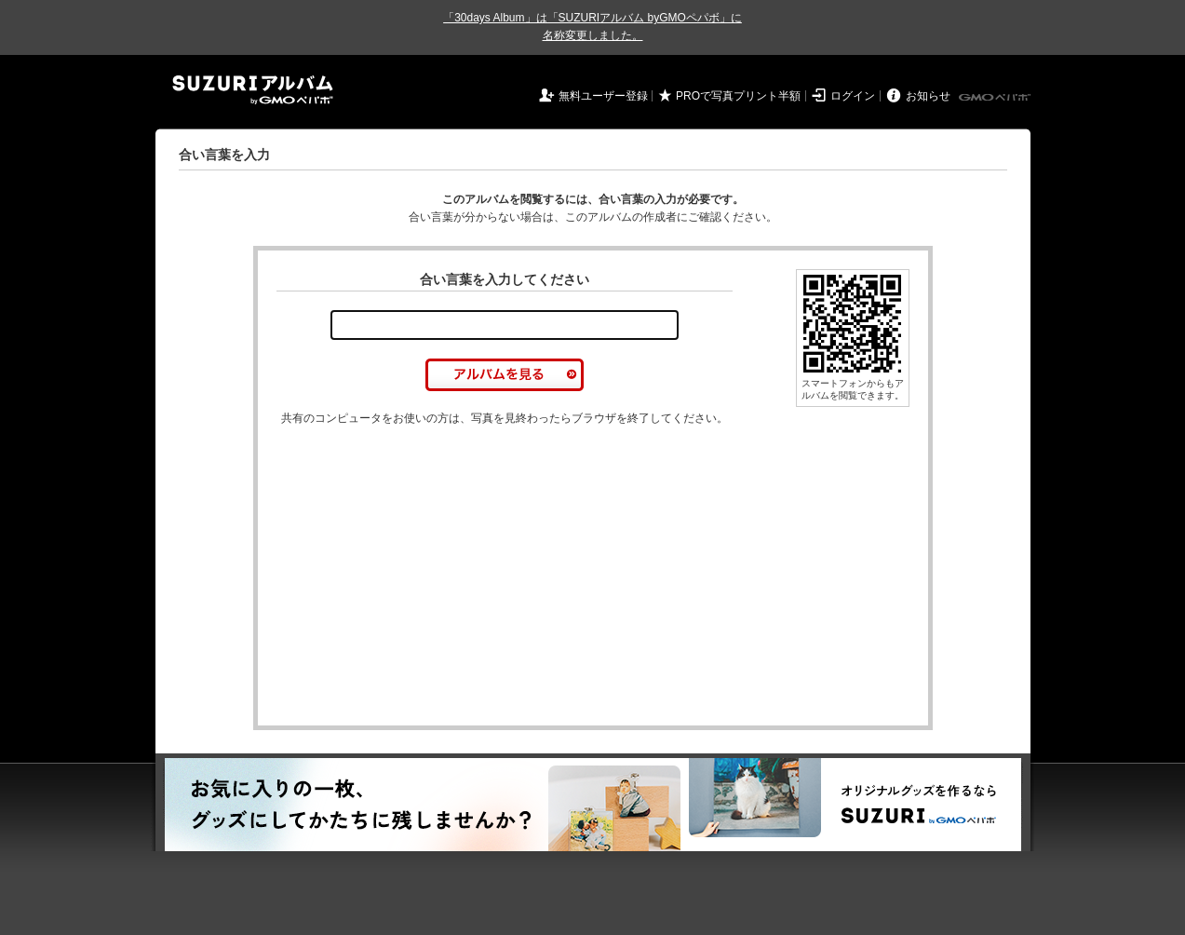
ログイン (852, 95)
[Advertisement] (432, 576)
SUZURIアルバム (252, 90)
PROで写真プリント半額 (738, 95)
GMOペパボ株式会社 (996, 97)
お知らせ (928, 95)
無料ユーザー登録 (603, 95)
